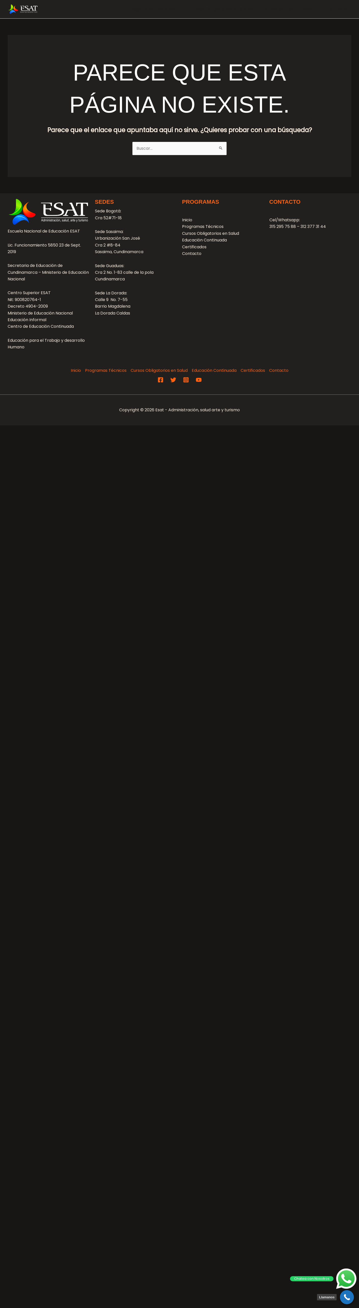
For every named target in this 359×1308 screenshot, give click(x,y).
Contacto (336, 9)
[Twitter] (173, 380)
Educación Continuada (289, 9)
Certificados (194, 247)
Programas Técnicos (155, 9)
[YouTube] (199, 380)
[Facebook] (160, 380)
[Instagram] (186, 380)
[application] (177, 9)
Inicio (187, 220)
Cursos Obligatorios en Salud (221, 9)
